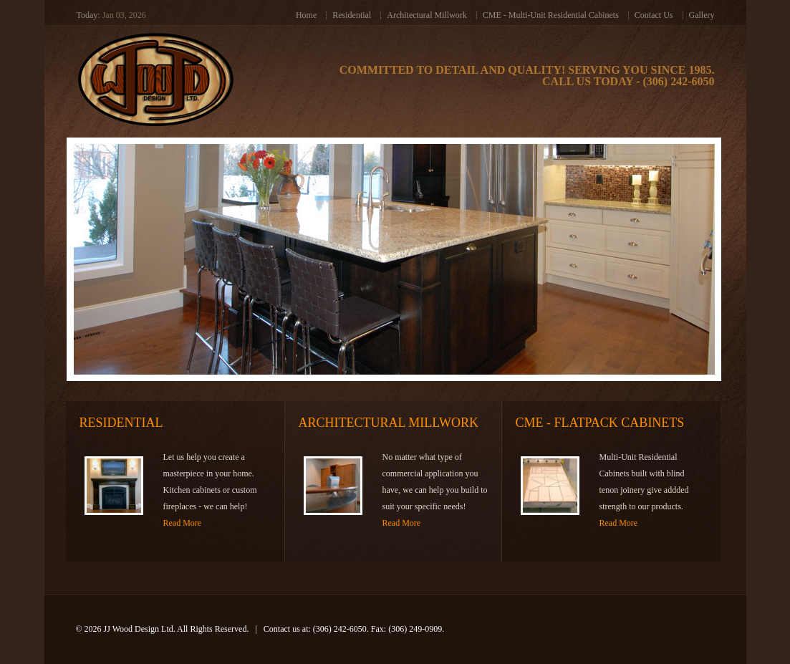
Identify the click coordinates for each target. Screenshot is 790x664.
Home (306, 15)
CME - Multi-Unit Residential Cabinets (551, 15)
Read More (182, 523)
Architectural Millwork (427, 15)
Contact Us (654, 15)
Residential (351, 15)
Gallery (702, 15)
